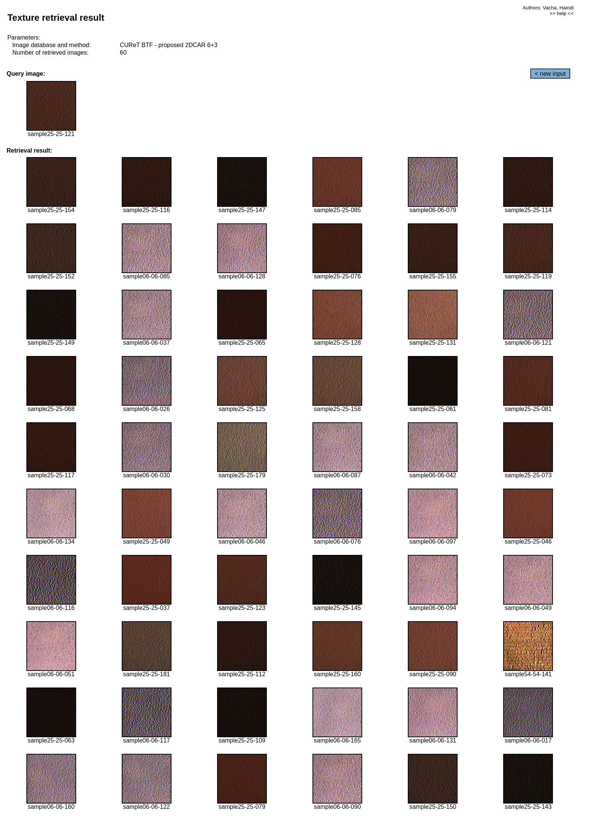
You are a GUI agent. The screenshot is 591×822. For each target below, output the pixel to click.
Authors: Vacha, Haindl (548, 8)
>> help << (562, 13)
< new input (550, 73)
